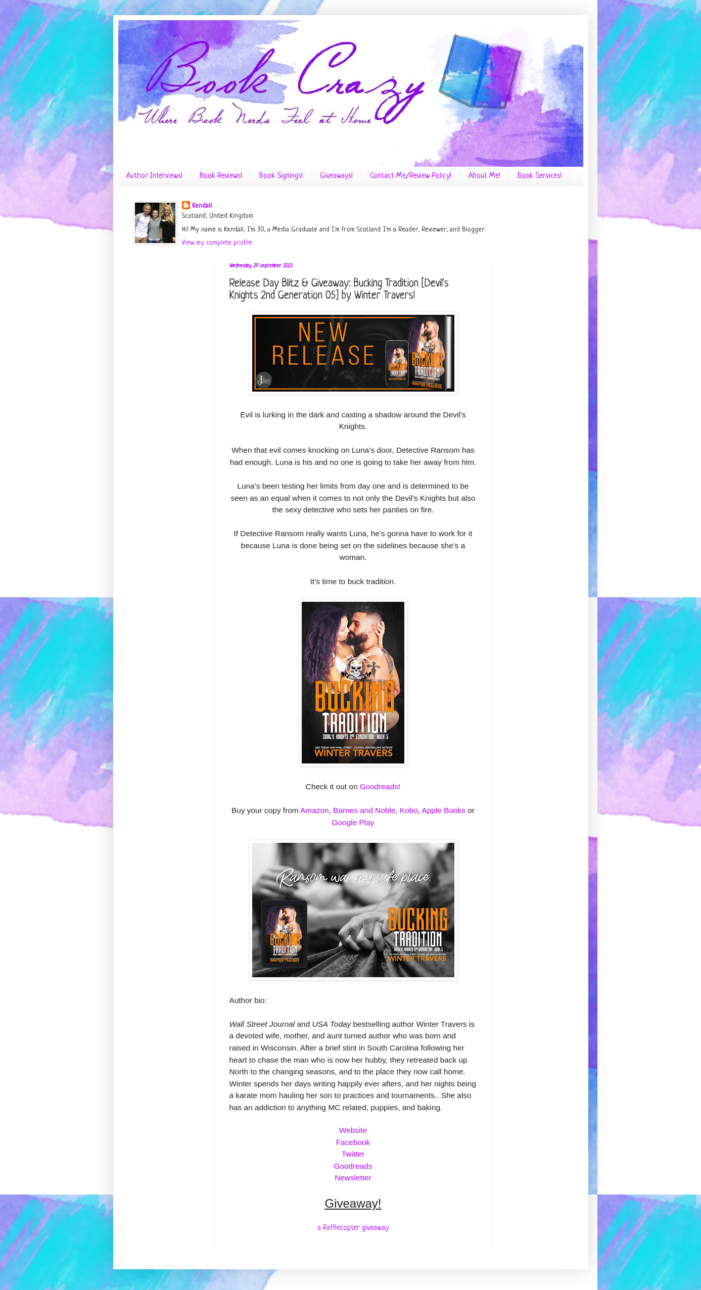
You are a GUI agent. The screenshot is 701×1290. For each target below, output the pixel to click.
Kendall (202, 206)
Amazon (314, 810)
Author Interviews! (154, 176)
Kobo (409, 810)
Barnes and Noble (364, 810)
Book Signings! (281, 176)
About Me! (484, 176)
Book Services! (540, 176)
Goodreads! (380, 786)
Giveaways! (336, 176)
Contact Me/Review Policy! (410, 176)
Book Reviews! (221, 176)
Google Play (353, 822)
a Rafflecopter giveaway (353, 1228)
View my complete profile (217, 243)
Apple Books (443, 810)
